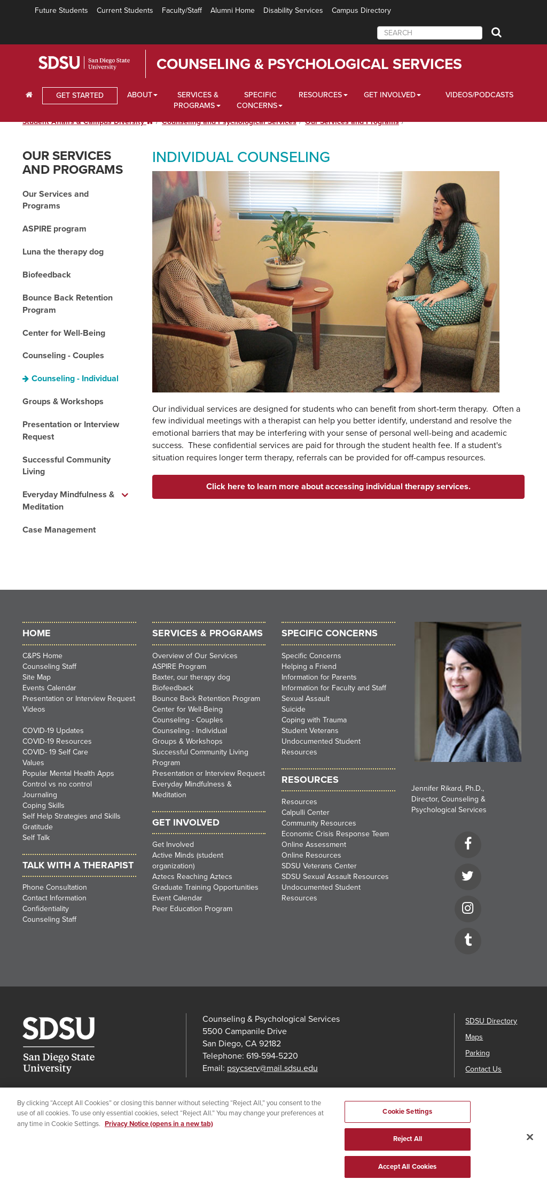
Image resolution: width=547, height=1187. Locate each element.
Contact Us (483, 1069)
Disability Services (293, 10)
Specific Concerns (311, 655)
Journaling (39, 794)
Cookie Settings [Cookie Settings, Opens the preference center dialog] (407, 1116)
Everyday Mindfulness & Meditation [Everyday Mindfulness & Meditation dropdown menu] (68, 500)
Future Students (61, 10)
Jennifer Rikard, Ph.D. (446, 788)
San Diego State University (98, 63)
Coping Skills (43, 805)
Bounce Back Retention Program (67, 303)
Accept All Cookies (407, 1171)
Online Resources (311, 855)
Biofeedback (46, 274)
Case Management (59, 530)
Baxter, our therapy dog (191, 677)
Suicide (294, 709)
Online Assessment (314, 844)
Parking (477, 1053)
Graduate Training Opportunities (205, 887)
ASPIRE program (54, 228)
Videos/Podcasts (479, 94)
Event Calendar (177, 898)
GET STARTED (80, 95)
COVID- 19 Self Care (55, 752)
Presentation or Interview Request (70, 430)
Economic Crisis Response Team (335, 833)
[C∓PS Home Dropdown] (29, 95)
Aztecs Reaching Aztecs (192, 876)
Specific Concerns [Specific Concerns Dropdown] (257, 100)
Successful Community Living (66, 465)
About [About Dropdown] (139, 94)
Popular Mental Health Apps (68, 773)
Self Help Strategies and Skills (71, 816)
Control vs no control (57, 784)
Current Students (125, 10)
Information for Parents (319, 677)
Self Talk (36, 837)
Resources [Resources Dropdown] (320, 94)
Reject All (407, 1143)
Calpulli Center (306, 812)
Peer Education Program (192, 908)
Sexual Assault (306, 698)
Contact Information (54, 898)
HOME (36, 633)
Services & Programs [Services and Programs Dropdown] (196, 100)
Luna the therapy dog (63, 251)
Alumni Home (232, 10)
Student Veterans (310, 730)
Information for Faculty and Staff (334, 687)
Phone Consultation (54, 887)
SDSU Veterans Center (319, 865)
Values (33, 762)
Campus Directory (361, 10)
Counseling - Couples (63, 355)
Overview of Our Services (195, 655)
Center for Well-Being (63, 333)
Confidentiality (45, 908)
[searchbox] (429, 33)
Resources (299, 801)
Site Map (36, 677)
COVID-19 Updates (53, 730)
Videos (33, 709)
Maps (474, 1037)
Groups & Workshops (63, 401)
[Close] (530, 1141)
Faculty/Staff (182, 10)
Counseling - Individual (75, 378)
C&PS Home (42, 655)
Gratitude (37, 826)
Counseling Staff (49, 666)
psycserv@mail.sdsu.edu (272, 1068)
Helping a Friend (309, 666)
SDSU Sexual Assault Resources (335, 876)
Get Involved (173, 844)
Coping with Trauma (314, 719)
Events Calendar (49, 687)
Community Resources (319, 823)
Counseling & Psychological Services (309, 64)
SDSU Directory (491, 1021)
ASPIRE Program (179, 666)
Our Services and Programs (72, 163)
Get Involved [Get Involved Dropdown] (390, 94)
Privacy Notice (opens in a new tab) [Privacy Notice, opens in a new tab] (159, 1128)
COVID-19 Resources (57, 741)
